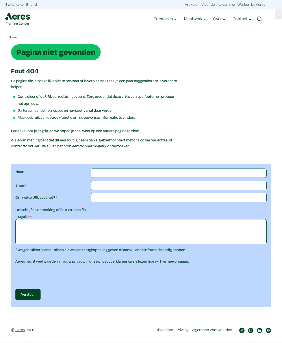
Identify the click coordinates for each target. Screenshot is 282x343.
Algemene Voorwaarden (212, 330)
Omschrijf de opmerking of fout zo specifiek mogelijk (51, 213)
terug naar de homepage (43, 110)
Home (13, 37)
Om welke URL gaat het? (35, 197)
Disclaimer (164, 330)
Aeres (20, 330)
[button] (263, 19)
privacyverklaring (112, 261)
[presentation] (124, 279)
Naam (20, 171)
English (36, 4)
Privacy (183, 330)
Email (20, 185)
